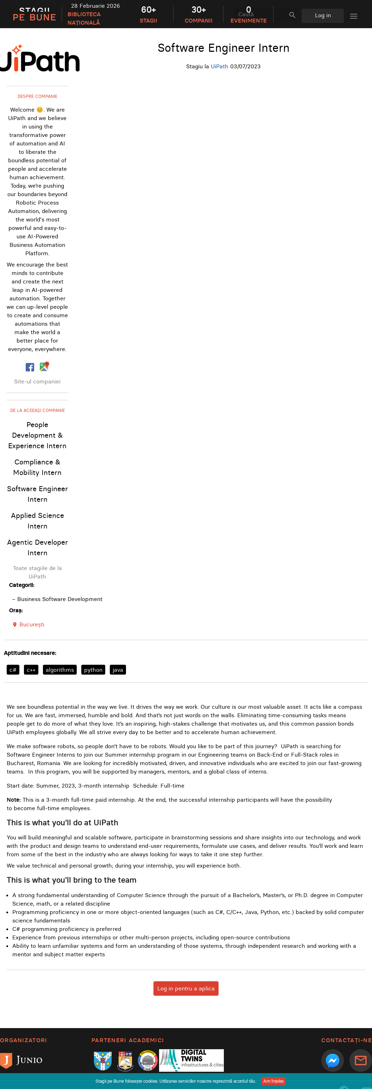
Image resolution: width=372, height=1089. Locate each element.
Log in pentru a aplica (186, 988)
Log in (323, 15)
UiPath (219, 66)
